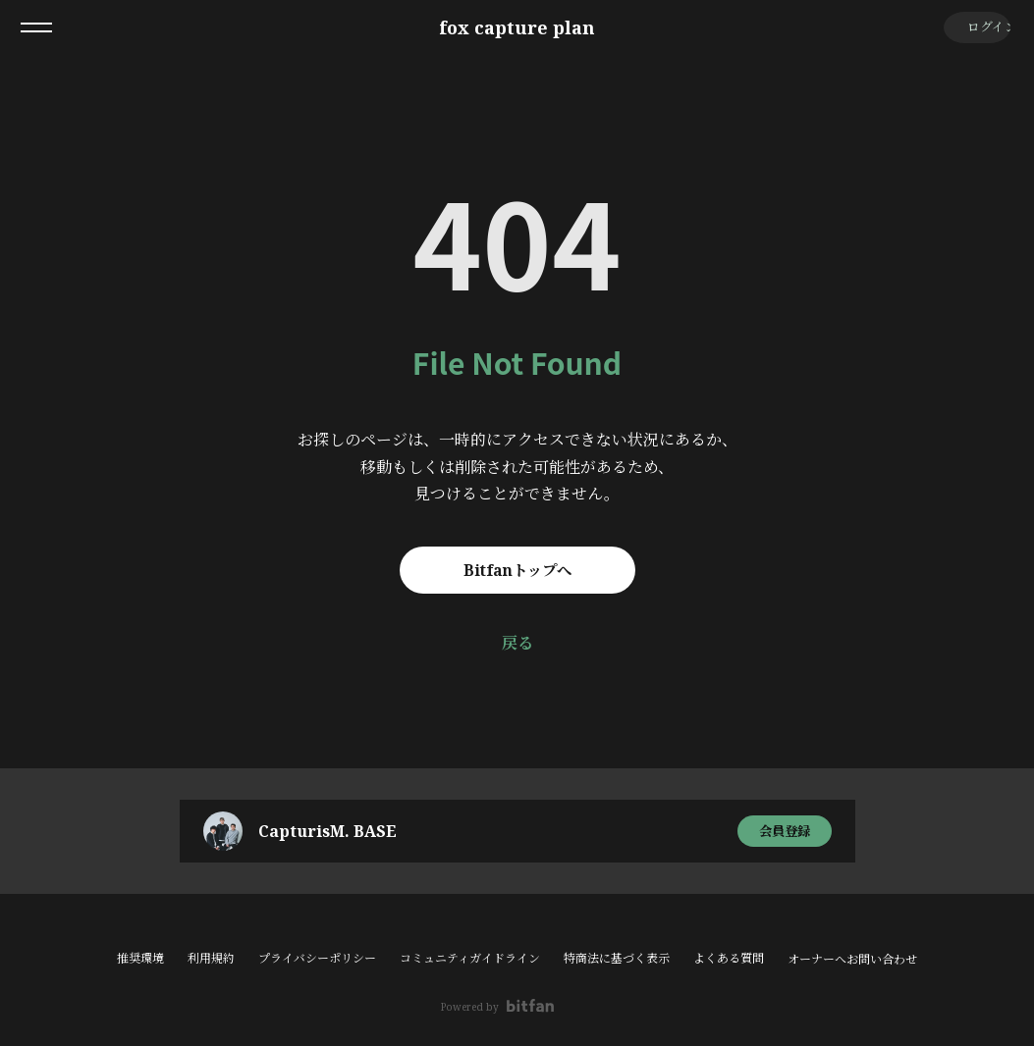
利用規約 (211, 958)
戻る (517, 643)
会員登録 (784, 830)
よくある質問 (728, 958)
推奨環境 (140, 958)
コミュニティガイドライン (470, 958)
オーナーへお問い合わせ (852, 960)
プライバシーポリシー (317, 958)
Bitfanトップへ (517, 570)
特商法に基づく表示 (617, 958)
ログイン (975, 27)
